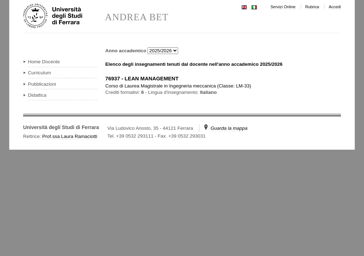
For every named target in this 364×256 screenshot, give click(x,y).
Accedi (335, 7)
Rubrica (312, 7)
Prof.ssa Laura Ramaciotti (69, 136)
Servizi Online (283, 7)
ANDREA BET (136, 17)
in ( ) (178, 86)
